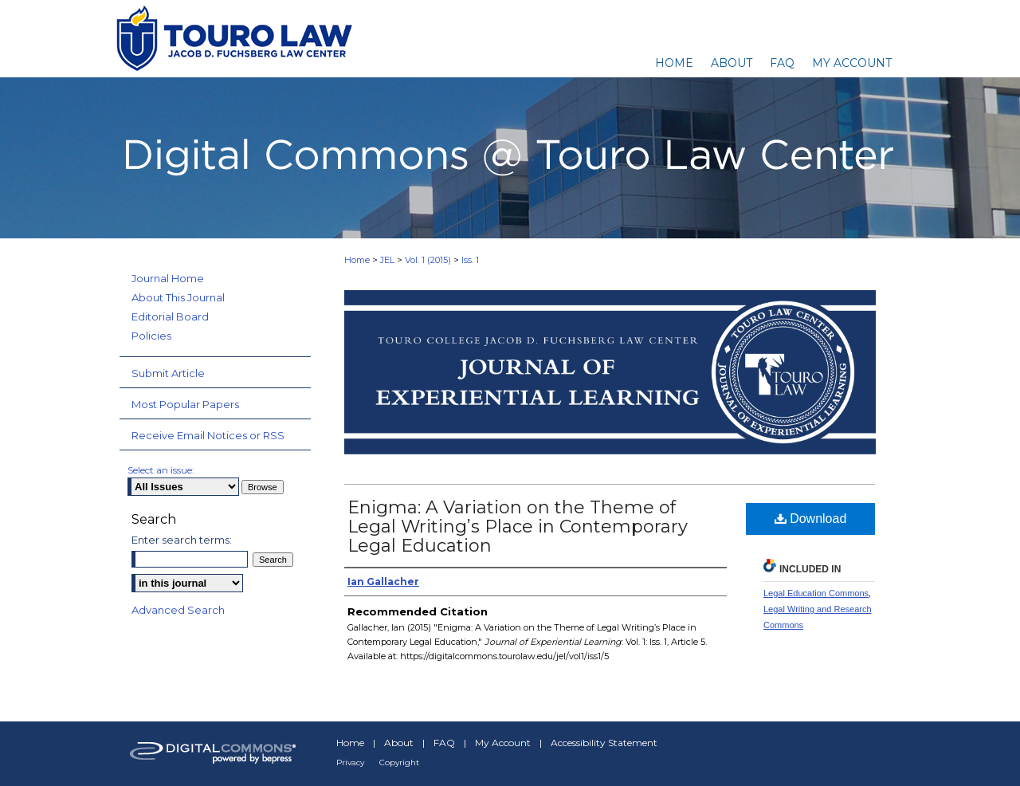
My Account (503, 743)
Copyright (399, 762)
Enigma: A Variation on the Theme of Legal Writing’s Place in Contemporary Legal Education (517, 526)
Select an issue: (161, 470)
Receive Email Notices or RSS (207, 435)
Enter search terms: (181, 539)
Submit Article (168, 373)
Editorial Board (170, 316)
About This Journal (178, 297)
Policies (151, 335)
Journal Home (167, 278)
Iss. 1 (470, 259)
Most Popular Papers (185, 404)
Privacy (350, 762)
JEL (387, 259)
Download (811, 518)
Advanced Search (178, 609)
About (399, 743)
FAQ (444, 743)
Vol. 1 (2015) (428, 259)
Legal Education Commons (816, 593)
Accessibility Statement (604, 743)
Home (357, 259)
